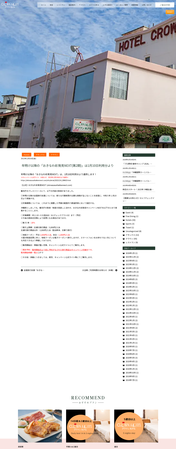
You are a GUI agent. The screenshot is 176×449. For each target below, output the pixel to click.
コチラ (40, 252)
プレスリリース (34, 190)
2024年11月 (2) (132, 271)
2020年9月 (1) (132, 346)
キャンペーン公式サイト (59, 245)
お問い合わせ (147, 5)
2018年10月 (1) (132, 372)
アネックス (40, 154)
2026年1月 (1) (132, 253)
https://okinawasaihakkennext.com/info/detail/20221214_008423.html (46, 180)
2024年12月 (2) (132, 268)
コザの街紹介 (108, 5)
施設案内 (72, 5)
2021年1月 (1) (132, 342)
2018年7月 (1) (132, 380)
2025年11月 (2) (132, 256)
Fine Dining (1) (132, 216)
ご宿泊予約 (165, 4)
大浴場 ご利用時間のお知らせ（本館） (98, 270)
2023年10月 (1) (132, 290)
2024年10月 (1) (132, 275)
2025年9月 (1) (132, 260)
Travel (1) (130, 227)
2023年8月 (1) (132, 294)
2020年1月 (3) (132, 368)
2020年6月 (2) (132, 354)
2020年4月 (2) (132, 361)
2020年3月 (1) (132, 365)
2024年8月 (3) (132, 279)
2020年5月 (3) (132, 357)
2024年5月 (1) (132, 283)
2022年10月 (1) (132, 312)
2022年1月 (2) (132, 320)
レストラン (61, 5)
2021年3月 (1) (132, 339)
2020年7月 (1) (132, 350)
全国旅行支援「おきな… (34, 270)
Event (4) (129, 212)
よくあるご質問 (122, 5)
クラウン (54, 154)
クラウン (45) (131, 238)
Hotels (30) (130, 220)
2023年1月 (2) (132, 305)
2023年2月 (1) (132, 301)
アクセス (82, 5)
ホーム (43, 5)
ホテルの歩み (94, 5)
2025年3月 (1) (132, 264)
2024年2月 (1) (132, 286)
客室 (51, 5)
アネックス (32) (132, 234)
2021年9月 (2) (132, 327)
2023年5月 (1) (132, 297)
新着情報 (135, 5)
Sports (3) (130, 223)
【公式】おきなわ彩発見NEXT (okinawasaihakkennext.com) (46, 185)
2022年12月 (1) (132, 309)
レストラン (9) (132, 242)
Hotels (26, 154)
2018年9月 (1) (132, 376)
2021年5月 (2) (132, 331)
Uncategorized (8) (133, 231)
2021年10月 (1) (132, 324)
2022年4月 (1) (132, 316)
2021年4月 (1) (132, 335)
